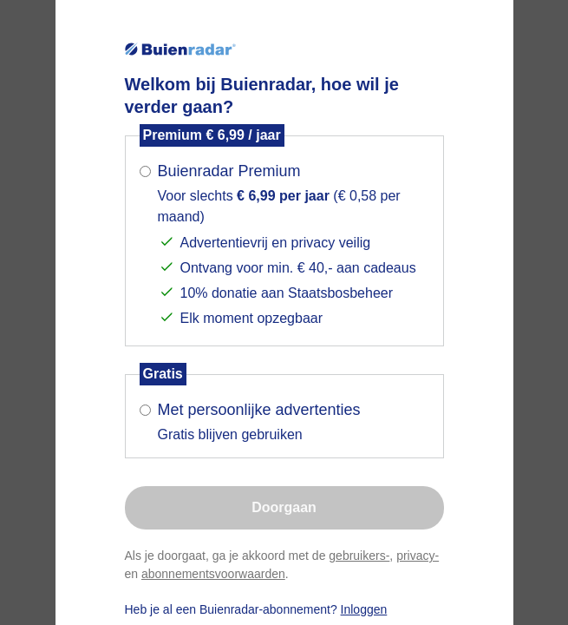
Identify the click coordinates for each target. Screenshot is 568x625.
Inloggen (364, 609)
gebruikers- (359, 555)
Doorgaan (284, 507)
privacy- (417, 555)
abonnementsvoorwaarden (213, 574)
